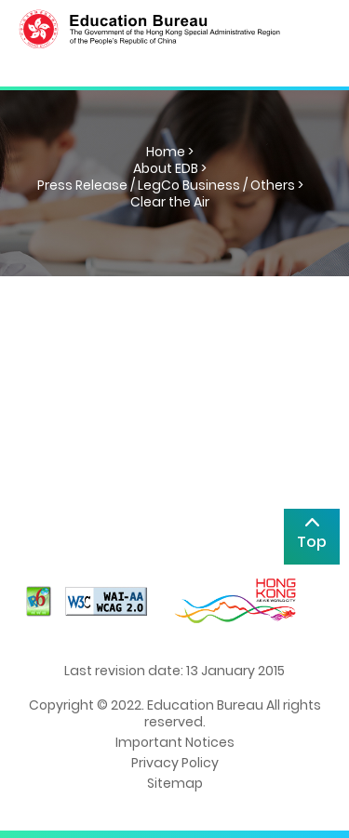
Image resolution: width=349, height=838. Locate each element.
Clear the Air (169, 201)
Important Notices (175, 742)
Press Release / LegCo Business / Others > (170, 185)
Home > (170, 151)
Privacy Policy (175, 762)
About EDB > (170, 168)
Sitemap (175, 783)
